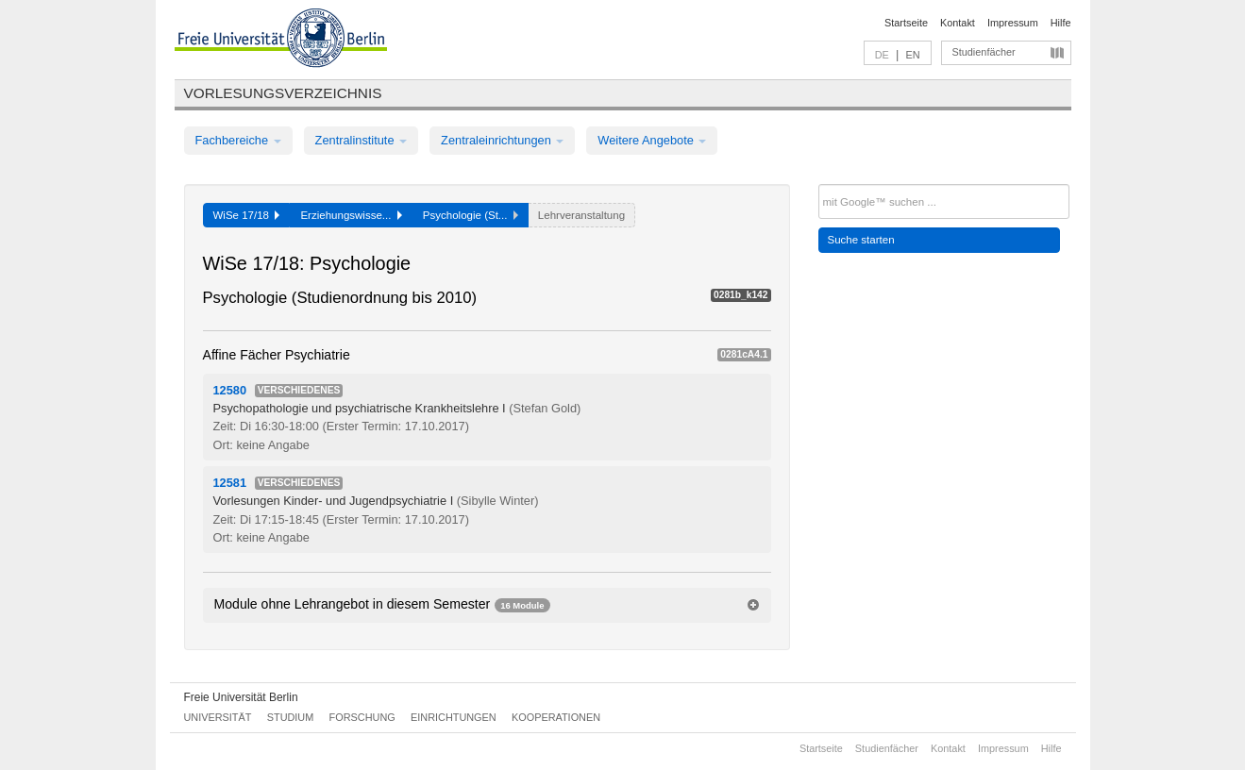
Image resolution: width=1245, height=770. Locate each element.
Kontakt (957, 22)
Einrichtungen (453, 717)
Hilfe (1061, 22)
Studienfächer (984, 52)
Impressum (1012, 22)
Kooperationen (556, 717)
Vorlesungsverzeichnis (283, 93)
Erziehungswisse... (350, 215)
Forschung (362, 717)
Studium (290, 717)
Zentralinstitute (361, 140)
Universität (218, 717)
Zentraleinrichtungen (502, 140)
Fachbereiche (238, 140)
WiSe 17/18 (246, 215)
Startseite (906, 22)
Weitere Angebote (651, 140)
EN (912, 54)
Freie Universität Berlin (241, 697)
